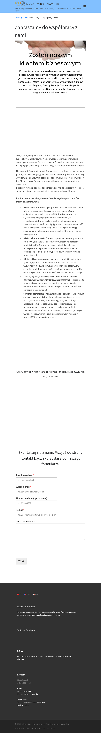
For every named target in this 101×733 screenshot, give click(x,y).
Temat (20, 510)
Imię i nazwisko (25, 475)
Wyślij (21, 561)
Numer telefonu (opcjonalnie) (31, 498)
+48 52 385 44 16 (24, 683)
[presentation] (37, 553)
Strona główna (21, 17)
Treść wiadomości (26, 521)
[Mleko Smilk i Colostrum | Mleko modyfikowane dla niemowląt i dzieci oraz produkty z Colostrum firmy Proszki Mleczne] (20, 3)
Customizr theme (48, 728)
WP (24, 728)
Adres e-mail (23, 487)
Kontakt (26, 458)
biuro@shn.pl (22, 680)
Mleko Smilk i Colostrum (33, 724)
